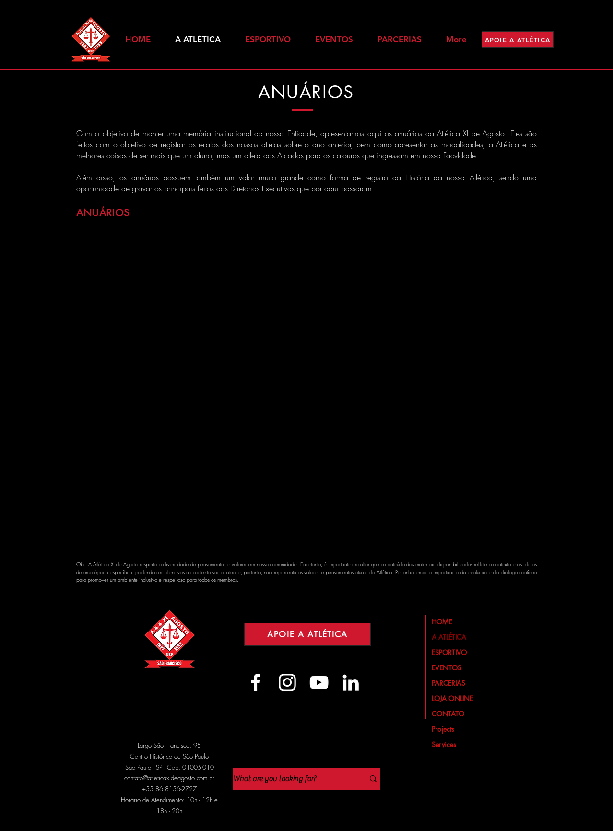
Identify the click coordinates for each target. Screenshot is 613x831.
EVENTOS (446, 667)
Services (444, 744)
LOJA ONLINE (452, 698)
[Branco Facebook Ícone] (255, 682)
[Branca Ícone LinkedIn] (350, 682)
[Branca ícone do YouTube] (318, 682)
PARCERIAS (448, 683)
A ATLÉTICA (449, 637)
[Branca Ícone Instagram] (287, 682)
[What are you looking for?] (291, 779)
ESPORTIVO (449, 652)
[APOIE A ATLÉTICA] (518, 39)
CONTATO (448, 713)
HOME (442, 621)
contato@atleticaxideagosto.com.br (169, 777)
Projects (443, 729)
